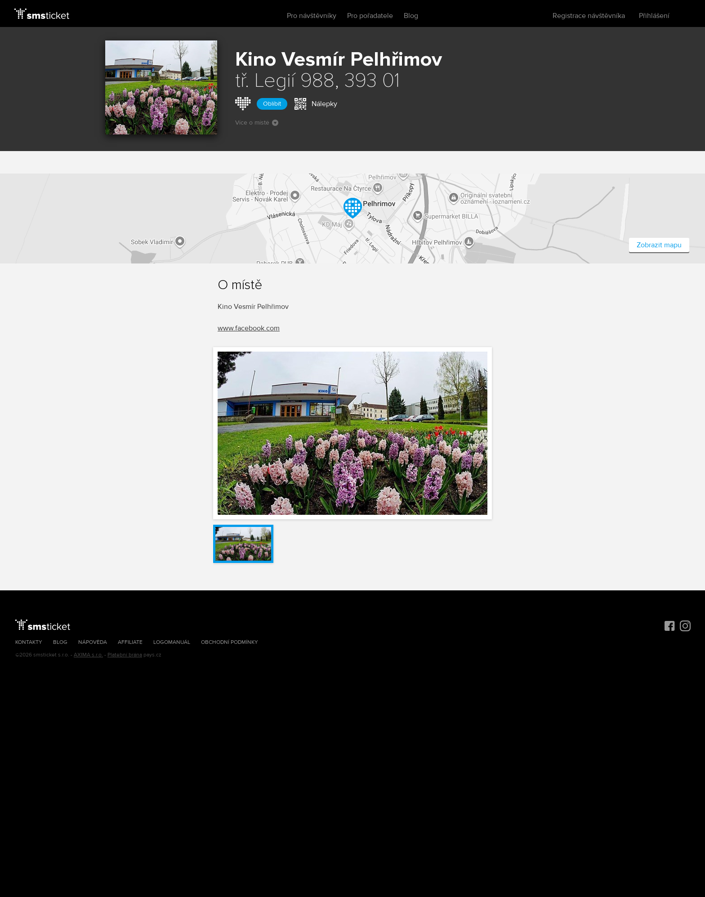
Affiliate (130, 642)
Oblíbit (272, 103)
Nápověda (92, 642)
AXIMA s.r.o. (88, 655)
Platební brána (124, 655)
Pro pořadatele (370, 15)
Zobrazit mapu (659, 245)
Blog (411, 15)
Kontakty (28, 642)
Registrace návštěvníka (589, 15)
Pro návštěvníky (311, 15)
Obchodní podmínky (229, 642)
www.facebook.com (249, 328)
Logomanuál (171, 642)
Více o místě (256, 122)
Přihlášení (654, 15)
